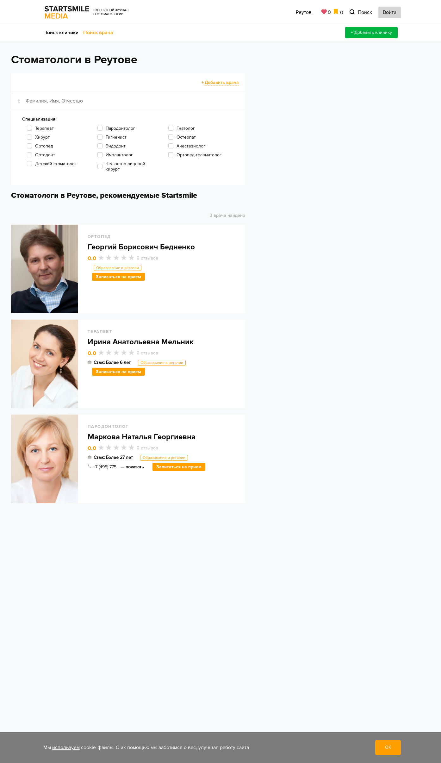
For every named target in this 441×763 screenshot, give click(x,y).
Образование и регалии (117, 268)
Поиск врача (98, 32)
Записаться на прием (118, 276)
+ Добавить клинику (371, 32)
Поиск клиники (60, 32)
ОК (388, 747)
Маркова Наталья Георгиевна (142, 436)
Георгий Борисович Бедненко (141, 247)
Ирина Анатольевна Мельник (141, 342)
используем (66, 747)
